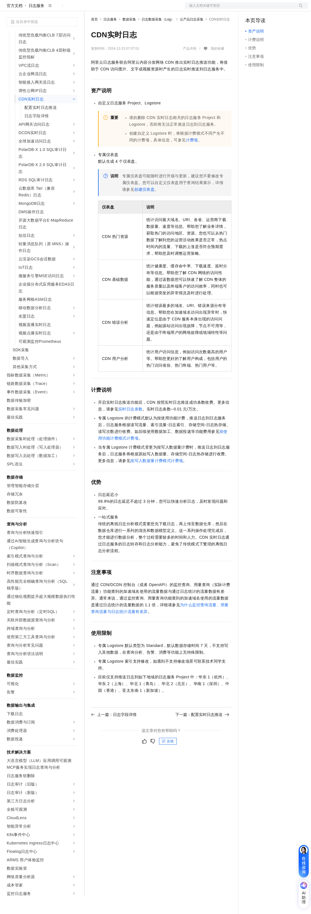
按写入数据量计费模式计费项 (156, 478)
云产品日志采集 (191, 37)
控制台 (265, 9)
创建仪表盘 (144, 207)
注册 (278, 9)
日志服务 (36, 23)
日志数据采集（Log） (158, 37)
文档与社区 (114, 9)
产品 (73, 9)
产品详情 (189, 66)
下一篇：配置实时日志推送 (202, 732)
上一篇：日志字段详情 (114, 732)
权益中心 (137, 9)
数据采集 (129, 37)
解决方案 (90, 9)
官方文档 (14, 23)
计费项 (192, 158)
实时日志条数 (130, 427)
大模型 (57, 9)
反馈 (168, 759)
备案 (251, 9)
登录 (299, 9)
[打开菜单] (9, 9)
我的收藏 (217, 66)
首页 (94, 37)
